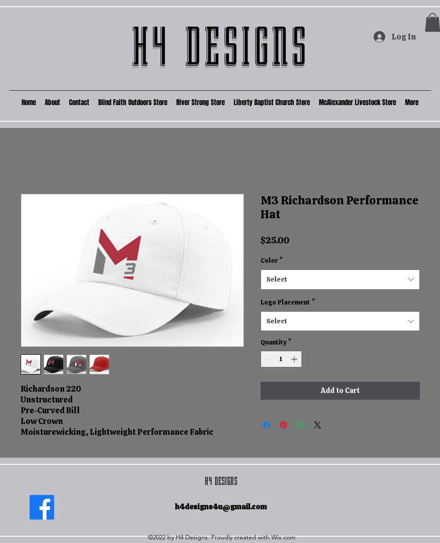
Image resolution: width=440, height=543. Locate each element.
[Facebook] (42, 507)
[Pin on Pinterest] (283, 424)
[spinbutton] (281, 359)
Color (272, 260)
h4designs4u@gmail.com (221, 507)
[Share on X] (317, 424)
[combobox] (340, 279)
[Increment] (295, 359)
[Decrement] (267, 359)
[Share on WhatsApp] (300, 424)
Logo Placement (288, 302)
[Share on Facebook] (266, 424)
